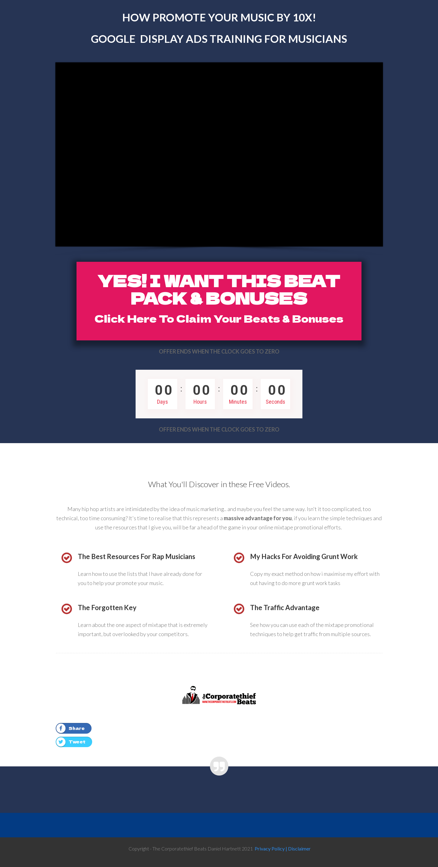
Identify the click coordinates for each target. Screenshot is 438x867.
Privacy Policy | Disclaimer (283, 848)
